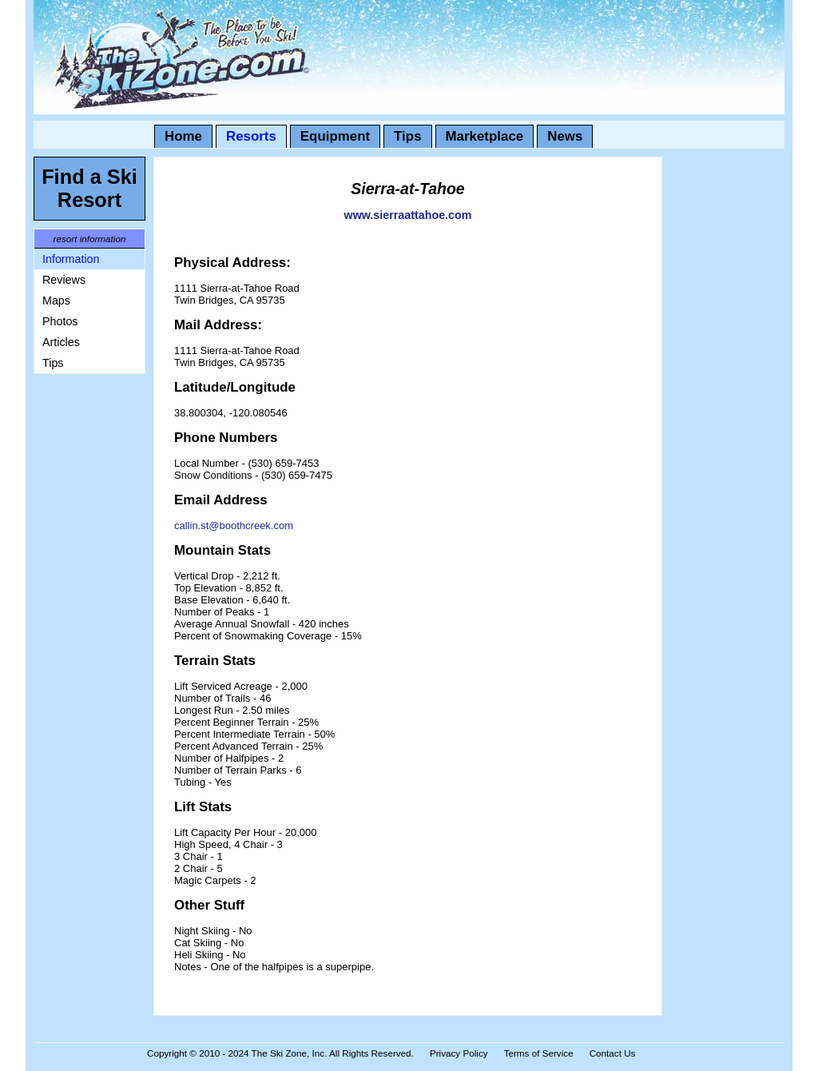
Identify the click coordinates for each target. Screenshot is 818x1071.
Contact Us (613, 1053)
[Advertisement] (81, 622)
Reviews (63, 279)
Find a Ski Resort (89, 188)
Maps (56, 300)
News (564, 136)
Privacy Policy (459, 1053)
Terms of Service (539, 1053)
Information (71, 259)
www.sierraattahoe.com (408, 215)
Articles (61, 342)
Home (183, 136)
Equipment (335, 136)
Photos (60, 321)
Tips (407, 136)
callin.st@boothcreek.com (233, 526)
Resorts (251, 136)
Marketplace (485, 136)
